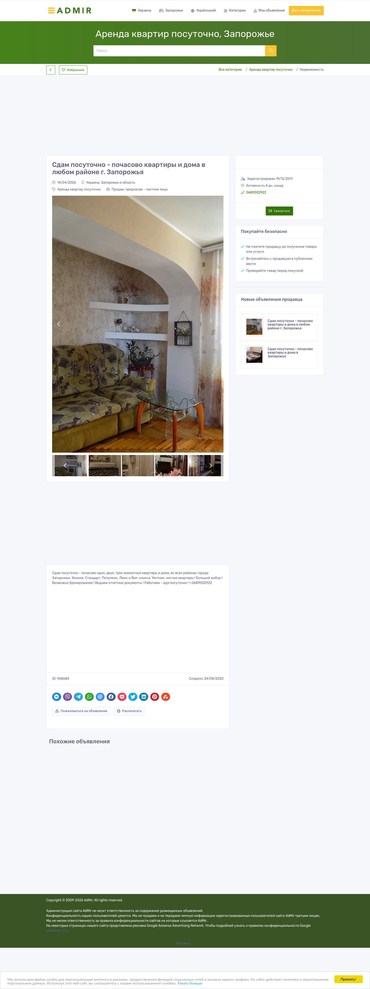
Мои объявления (269, 10)
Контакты (184, 943)
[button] (58, 324)
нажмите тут (56, 931)
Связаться (279, 211)
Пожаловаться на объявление (81, 711)
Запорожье (171, 10)
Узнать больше (220, 983)
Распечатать (129, 711)
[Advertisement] (185, 112)
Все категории (230, 70)
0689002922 (256, 192)
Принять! (348, 979)
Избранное (73, 70)
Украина (141, 10)
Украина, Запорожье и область (108, 183)
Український (203, 10)
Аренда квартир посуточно (271, 70)
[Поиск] (179, 50)
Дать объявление (306, 10)
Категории (235, 10)
